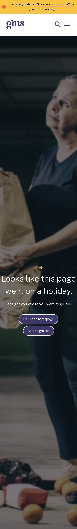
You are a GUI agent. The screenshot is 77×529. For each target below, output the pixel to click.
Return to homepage (38, 319)
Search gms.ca (39, 331)
